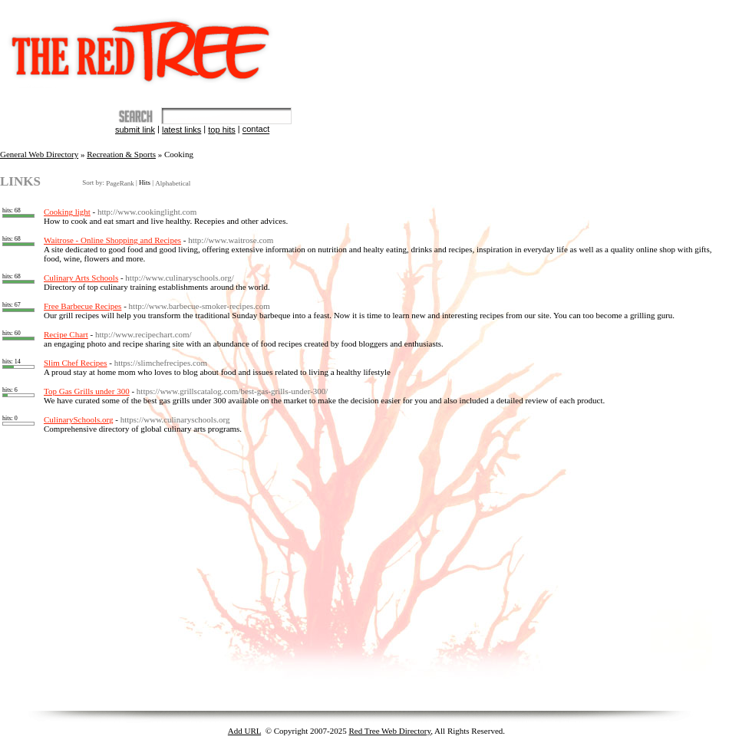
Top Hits (221, 129)
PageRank (119, 183)
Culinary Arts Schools (81, 277)
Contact (255, 129)
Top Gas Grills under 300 (87, 391)
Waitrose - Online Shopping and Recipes (112, 240)
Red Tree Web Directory (390, 730)
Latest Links (181, 129)
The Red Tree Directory (144, 44)
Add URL (244, 730)
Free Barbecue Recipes (82, 306)
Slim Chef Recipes (75, 362)
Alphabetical (172, 183)
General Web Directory (39, 154)
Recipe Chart (66, 334)
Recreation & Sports (121, 154)
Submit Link (135, 129)
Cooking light (67, 211)
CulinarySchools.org (79, 419)
